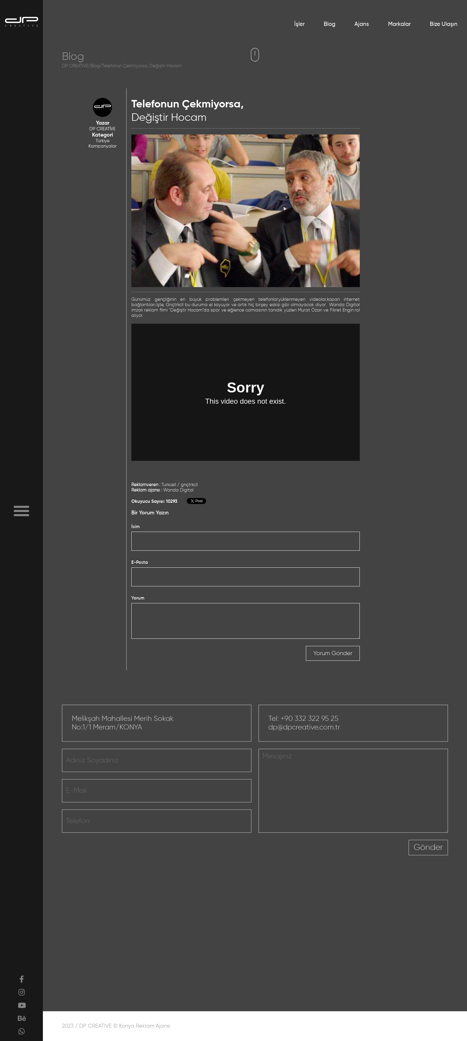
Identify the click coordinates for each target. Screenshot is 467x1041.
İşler (299, 24)
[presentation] (363, 868)
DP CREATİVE (102, 129)
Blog (329, 24)
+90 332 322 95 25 (309, 736)
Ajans (361, 24)
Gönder (428, 865)
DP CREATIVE (75, 66)
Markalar (399, 24)
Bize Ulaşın (443, 24)
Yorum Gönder (332, 653)
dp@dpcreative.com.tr (304, 744)
